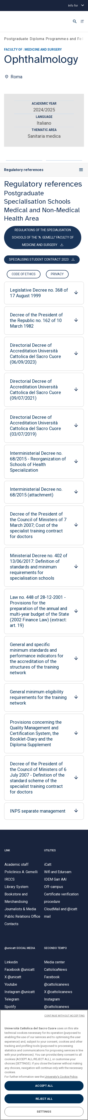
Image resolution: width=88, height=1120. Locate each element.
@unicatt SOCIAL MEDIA (20, 948)
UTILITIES (50, 850)
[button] (74, 21)
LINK (7, 850)
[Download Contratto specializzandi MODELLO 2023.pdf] (42, 259)
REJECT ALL (44, 1098)
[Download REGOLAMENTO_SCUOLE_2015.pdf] (42, 237)
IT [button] (82, 21)
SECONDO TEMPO (55, 948)
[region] (44, 1065)
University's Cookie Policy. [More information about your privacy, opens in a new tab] (61, 1076)
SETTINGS (44, 1111)
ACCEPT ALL (44, 1085)
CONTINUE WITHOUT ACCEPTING (64, 1015)
